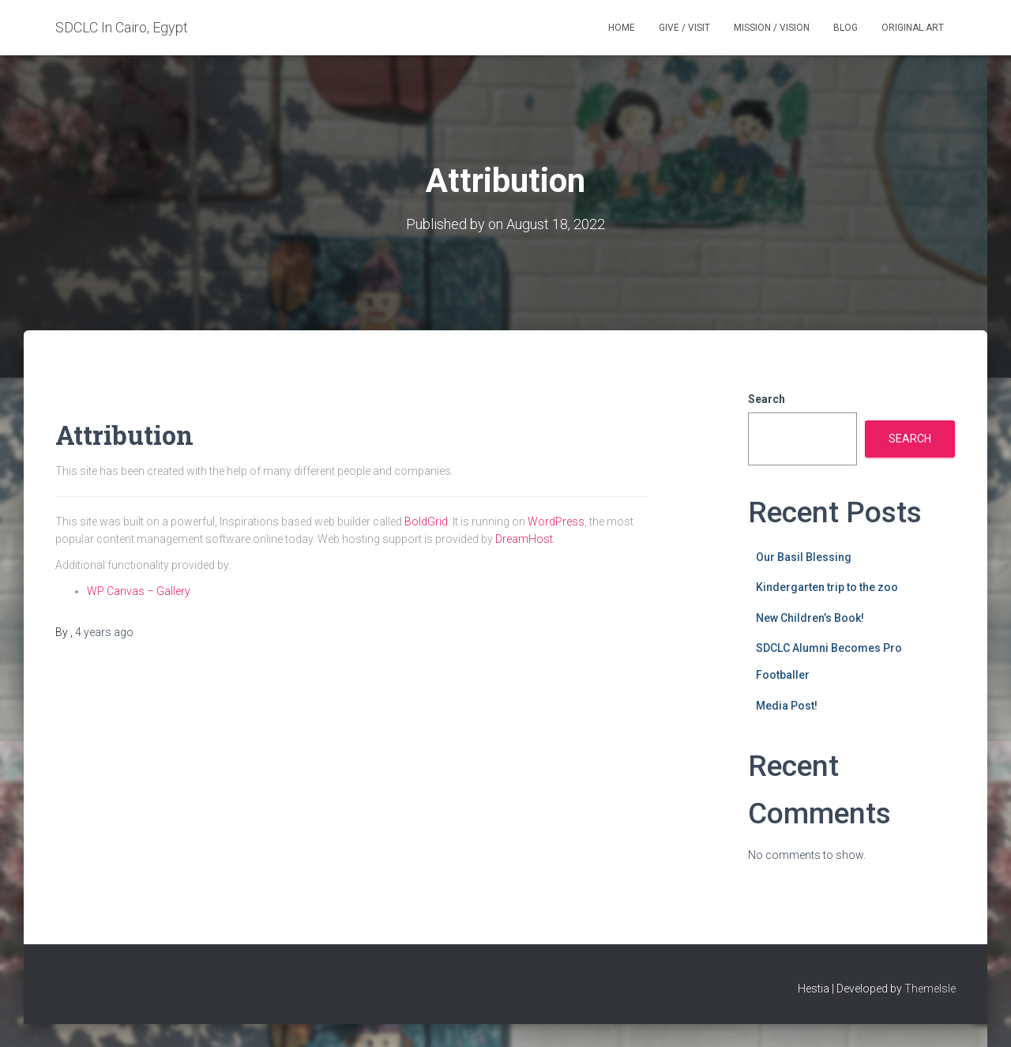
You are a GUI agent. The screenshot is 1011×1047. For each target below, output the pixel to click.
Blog (845, 27)
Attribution (133, 433)
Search (766, 399)
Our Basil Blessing (803, 556)
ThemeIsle (930, 988)
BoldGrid (426, 520)
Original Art (912, 27)
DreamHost (524, 539)
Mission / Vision (772, 27)
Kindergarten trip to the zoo (827, 587)
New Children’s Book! (810, 617)
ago (104, 632)
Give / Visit (684, 27)
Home (621, 27)
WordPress (556, 520)
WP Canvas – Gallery (138, 590)
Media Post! (786, 705)
